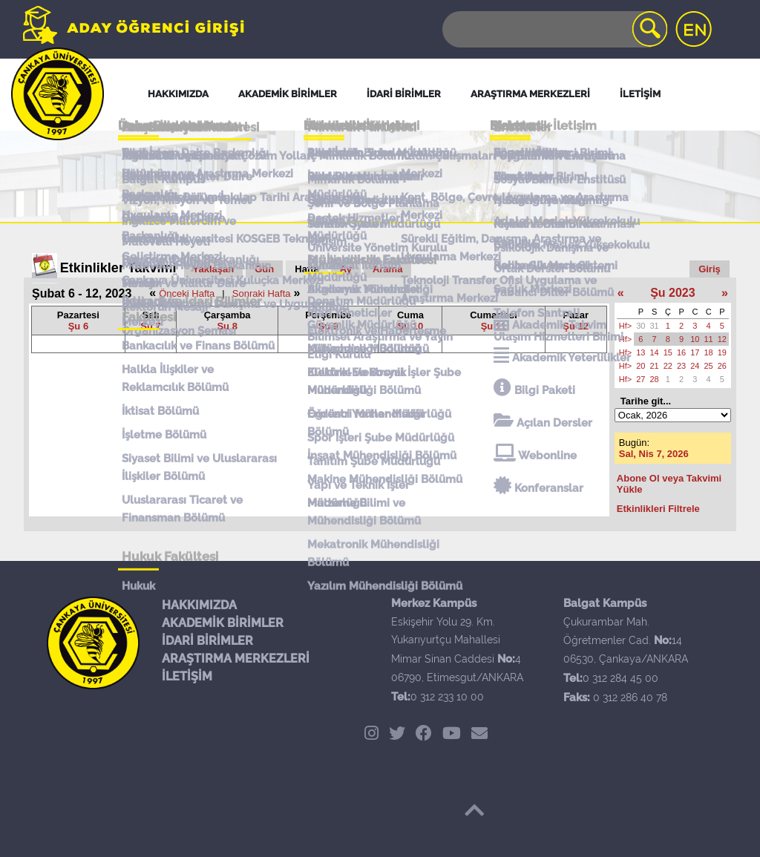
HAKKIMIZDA (199, 605)
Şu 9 (328, 326)
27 (640, 379)
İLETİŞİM (187, 676)
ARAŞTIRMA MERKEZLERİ (235, 658)
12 (722, 339)
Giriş (709, 269)
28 (654, 379)
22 (668, 365)
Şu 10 (411, 326)
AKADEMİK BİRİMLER (223, 623)
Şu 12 (576, 326)
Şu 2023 (672, 292)
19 (722, 352)
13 (640, 352)
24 (694, 365)
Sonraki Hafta (261, 293)
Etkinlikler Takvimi (118, 267)
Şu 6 (78, 326)
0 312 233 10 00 (447, 697)
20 (640, 365)
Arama (387, 269)
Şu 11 (494, 326)
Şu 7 (150, 326)
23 (681, 365)
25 (708, 365)
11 (708, 339)
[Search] (553, 29)
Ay (346, 269)
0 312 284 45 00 (620, 678)
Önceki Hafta (186, 293)
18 (708, 352)
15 (668, 352)
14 (654, 352)
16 (681, 352)
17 (694, 352)
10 (694, 339)
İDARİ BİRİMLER (207, 641)
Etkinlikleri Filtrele (658, 508)
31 (654, 325)
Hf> (625, 325)
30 (640, 325)
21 (654, 365)
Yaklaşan (214, 269)
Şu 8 (227, 326)
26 (722, 365)
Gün (264, 269)
